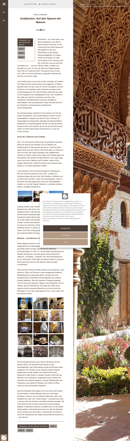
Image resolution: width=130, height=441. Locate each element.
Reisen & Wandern (40, 15)
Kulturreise (53, 4)
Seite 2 (21, 49)
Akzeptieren (65, 228)
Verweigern (65, 235)
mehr (65, 242)
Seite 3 (21, 53)
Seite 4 (21, 57)
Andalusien (45, 4)
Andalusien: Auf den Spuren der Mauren (24, 42)
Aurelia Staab (31, 4)
